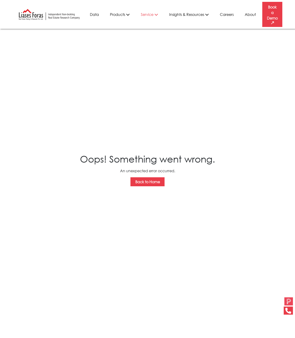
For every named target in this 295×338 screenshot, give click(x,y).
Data (94, 14)
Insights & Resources (189, 14)
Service (149, 14)
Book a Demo (272, 15)
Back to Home (147, 181)
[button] (288, 306)
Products (120, 14)
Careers (227, 14)
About (250, 14)
